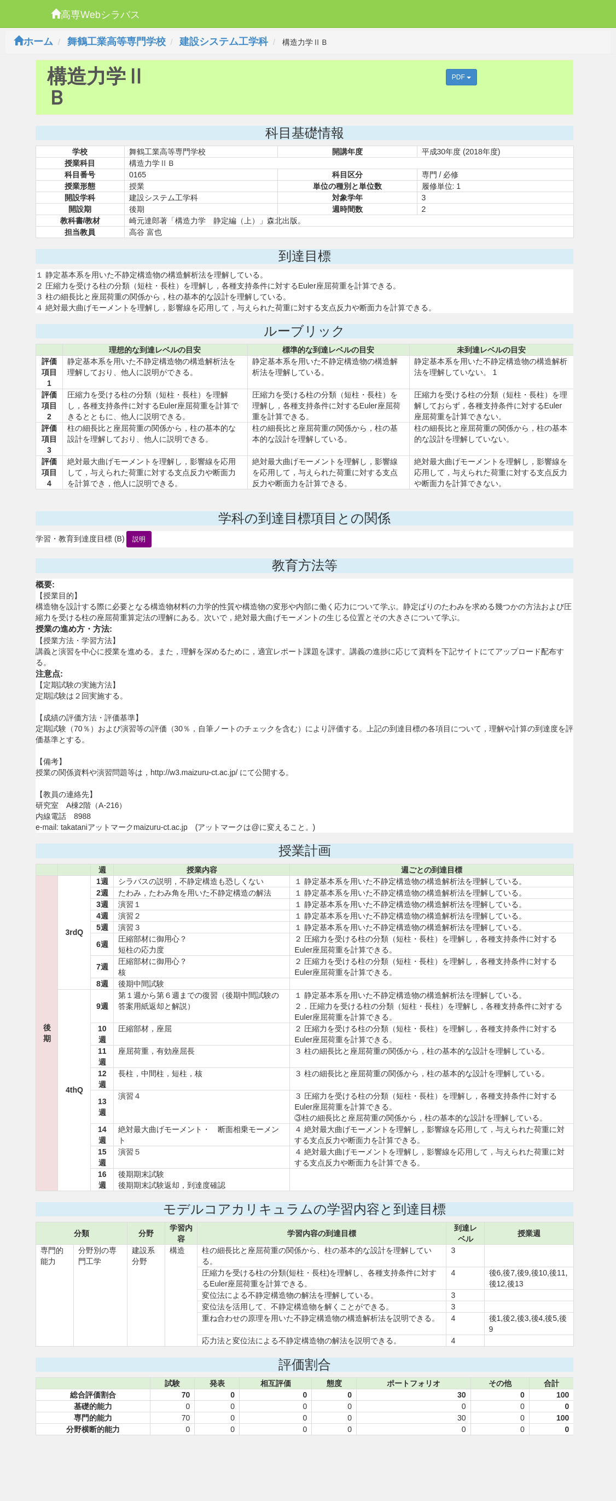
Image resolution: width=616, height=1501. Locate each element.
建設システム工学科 (223, 41)
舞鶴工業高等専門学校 (116, 41)
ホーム (33, 41)
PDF (461, 77)
